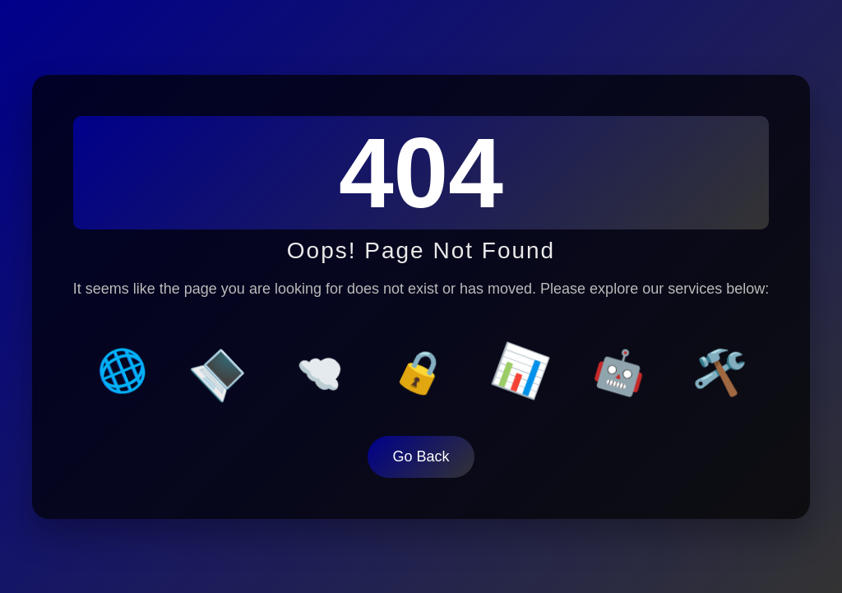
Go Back (420, 454)
